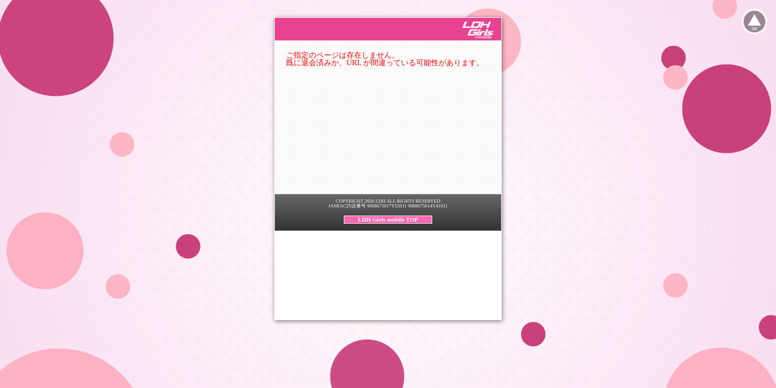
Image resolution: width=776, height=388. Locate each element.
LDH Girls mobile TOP (388, 219)
